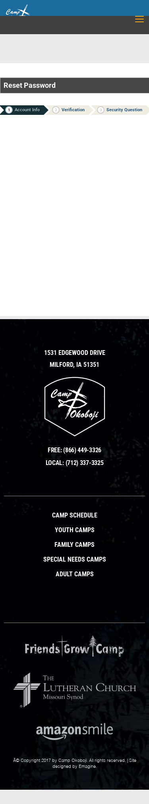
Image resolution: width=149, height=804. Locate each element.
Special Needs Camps (74, 559)
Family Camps (74, 545)
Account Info (22, 110)
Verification (68, 110)
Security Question (119, 110)
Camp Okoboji (72, 761)
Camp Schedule (74, 515)
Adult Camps (75, 574)
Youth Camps (75, 530)
